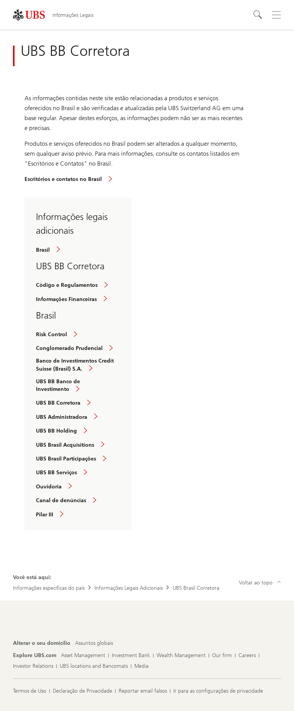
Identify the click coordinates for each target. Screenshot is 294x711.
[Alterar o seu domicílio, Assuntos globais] (94, 643)
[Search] (258, 15)
